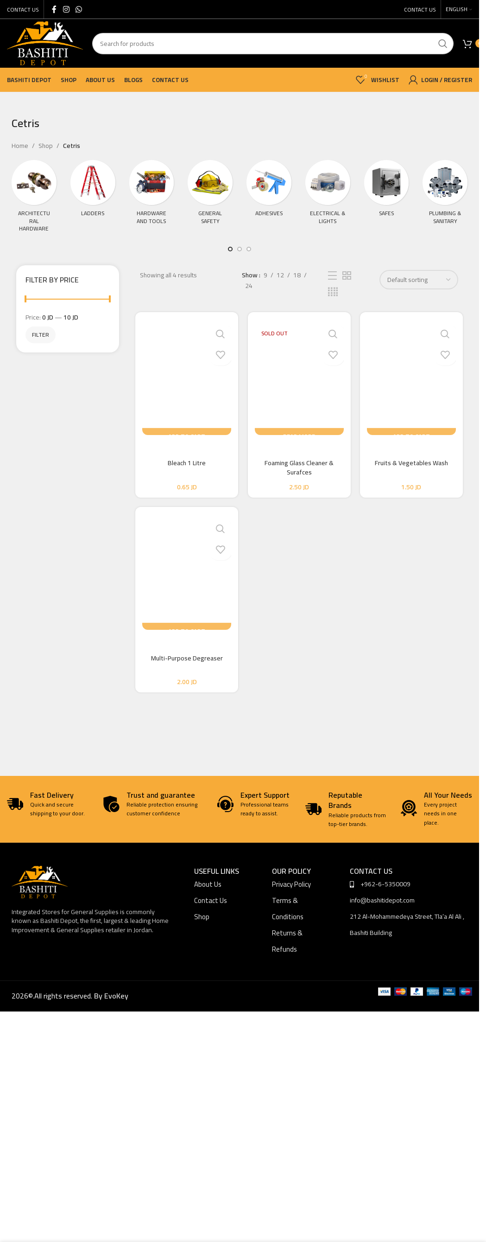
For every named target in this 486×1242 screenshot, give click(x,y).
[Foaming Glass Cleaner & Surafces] (299, 377)
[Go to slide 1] (230, 249)
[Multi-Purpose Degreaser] (185, 576)
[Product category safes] (386, 197)
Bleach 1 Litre (185, 463)
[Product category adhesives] (268, 197)
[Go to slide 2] (239, 249)
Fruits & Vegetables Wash (412, 463)
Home (20, 146)
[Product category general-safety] (210, 197)
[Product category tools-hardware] (151, 197)
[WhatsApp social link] (78, 9)
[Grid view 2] (346, 276)
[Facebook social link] (54, 9)
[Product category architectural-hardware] (34, 198)
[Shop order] (418, 279)
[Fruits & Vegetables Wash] (413, 377)
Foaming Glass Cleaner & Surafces (299, 467)
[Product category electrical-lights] (327, 197)
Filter (40, 334)
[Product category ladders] (92, 197)
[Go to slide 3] (248, 249)
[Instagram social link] (66, 9)
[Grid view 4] (333, 292)
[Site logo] (45, 43)
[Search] (273, 43)
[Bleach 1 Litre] (185, 377)
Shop (45, 146)
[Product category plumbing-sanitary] (445, 197)
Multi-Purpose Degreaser (185, 662)
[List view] (332, 276)
